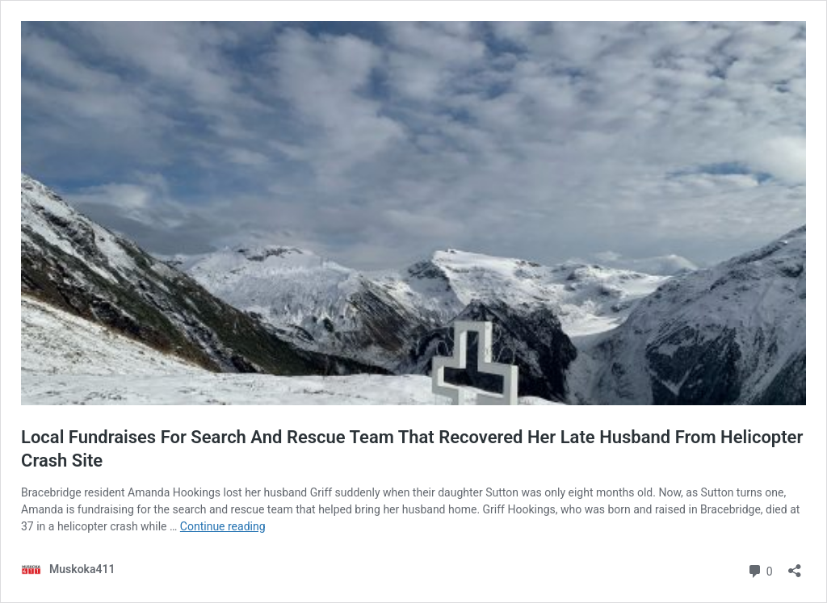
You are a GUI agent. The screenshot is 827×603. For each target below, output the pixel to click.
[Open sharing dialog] (794, 565)
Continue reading (223, 526)
